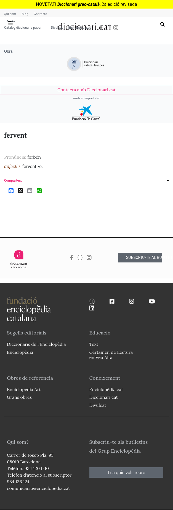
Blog (25, 14)
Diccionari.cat (103, 397)
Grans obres (19, 397)
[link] (86, 89)
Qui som (10, 14)
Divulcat (57, 28)
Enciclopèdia (20, 352)
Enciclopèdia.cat (80, 28)
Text (94, 344)
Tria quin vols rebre (126, 472)
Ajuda (10, 21)
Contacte (40, 14)
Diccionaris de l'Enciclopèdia (36, 344)
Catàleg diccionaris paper (23, 28)
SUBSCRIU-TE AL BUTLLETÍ (144, 257)
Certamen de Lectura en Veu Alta (111, 354)
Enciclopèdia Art (24, 389)
